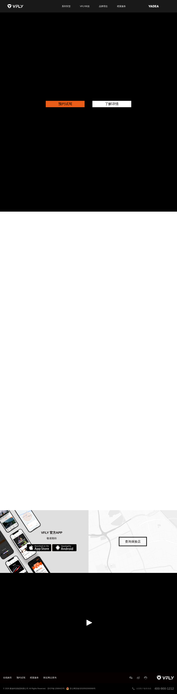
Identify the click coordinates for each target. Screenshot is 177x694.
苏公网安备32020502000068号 (81, 688)
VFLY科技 (85, 6)
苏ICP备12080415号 (55, 688)
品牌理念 (103, 6)
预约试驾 (65, 104)
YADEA (153, 6)
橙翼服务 (121, 6)
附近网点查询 (50, 677)
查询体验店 (133, 541)
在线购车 (7, 677)
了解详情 (112, 104)
